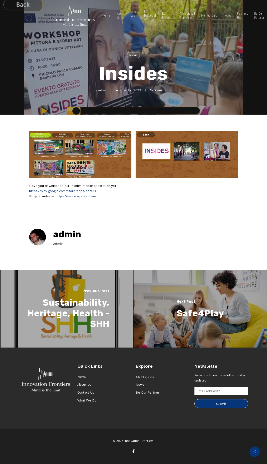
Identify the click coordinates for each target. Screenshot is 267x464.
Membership (209, 16)
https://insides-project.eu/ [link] (76, 196)
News (227, 16)
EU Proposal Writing (150, 15)
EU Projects (168, 15)
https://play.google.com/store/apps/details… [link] (63, 191)
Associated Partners (187, 15)
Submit (221, 403)
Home (107, 16)
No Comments (161, 90)
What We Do (134, 15)
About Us (121, 15)
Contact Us (242, 15)
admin (102, 90)
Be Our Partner (147, 392)
